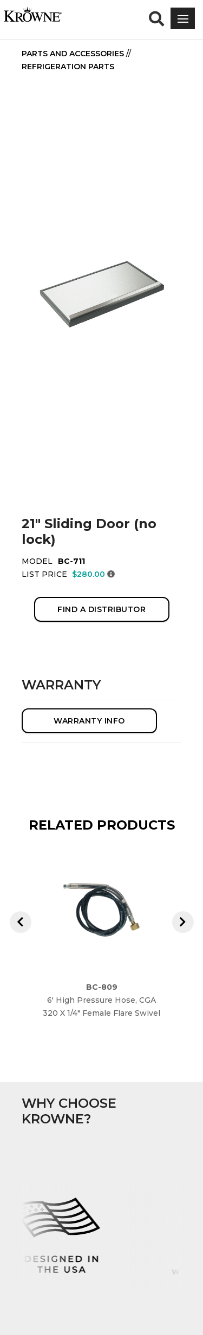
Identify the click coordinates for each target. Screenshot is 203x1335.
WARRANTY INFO (89, 721)
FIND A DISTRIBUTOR (101, 609)
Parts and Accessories (73, 53)
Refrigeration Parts (68, 66)
